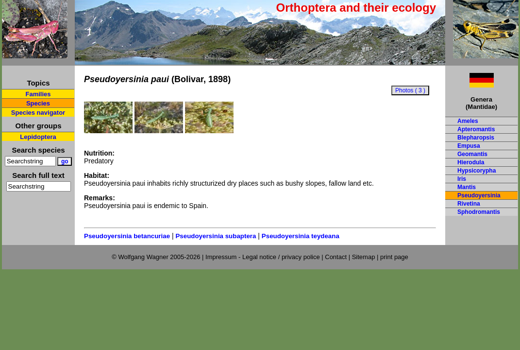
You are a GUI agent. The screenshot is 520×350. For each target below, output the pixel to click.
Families (37, 94)
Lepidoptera (38, 136)
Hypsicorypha (476, 170)
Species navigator (38, 112)
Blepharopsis (475, 137)
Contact (336, 257)
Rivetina (468, 203)
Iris (461, 178)
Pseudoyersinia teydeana (300, 236)
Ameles (467, 121)
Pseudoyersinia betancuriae (127, 236)
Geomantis (472, 154)
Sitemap (363, 257)
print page (394, 257)
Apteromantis (476, 129)
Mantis (466, 187)
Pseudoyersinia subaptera (215, 236)
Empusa (468, 145)
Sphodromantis (478, 212)
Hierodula (470, 162)
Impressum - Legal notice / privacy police (263, 257)
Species (38, 103)
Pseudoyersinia (479, 195)
